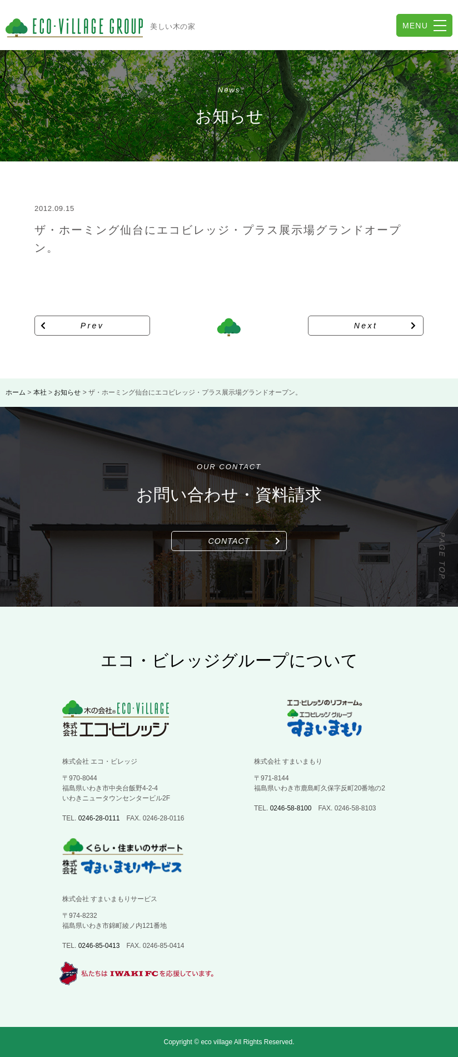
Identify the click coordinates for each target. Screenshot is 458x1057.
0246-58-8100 (291, 808)
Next (366, 325)
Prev (92, 325)
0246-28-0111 (99, 818)
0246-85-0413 (99, 946)
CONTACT (229, 541)
